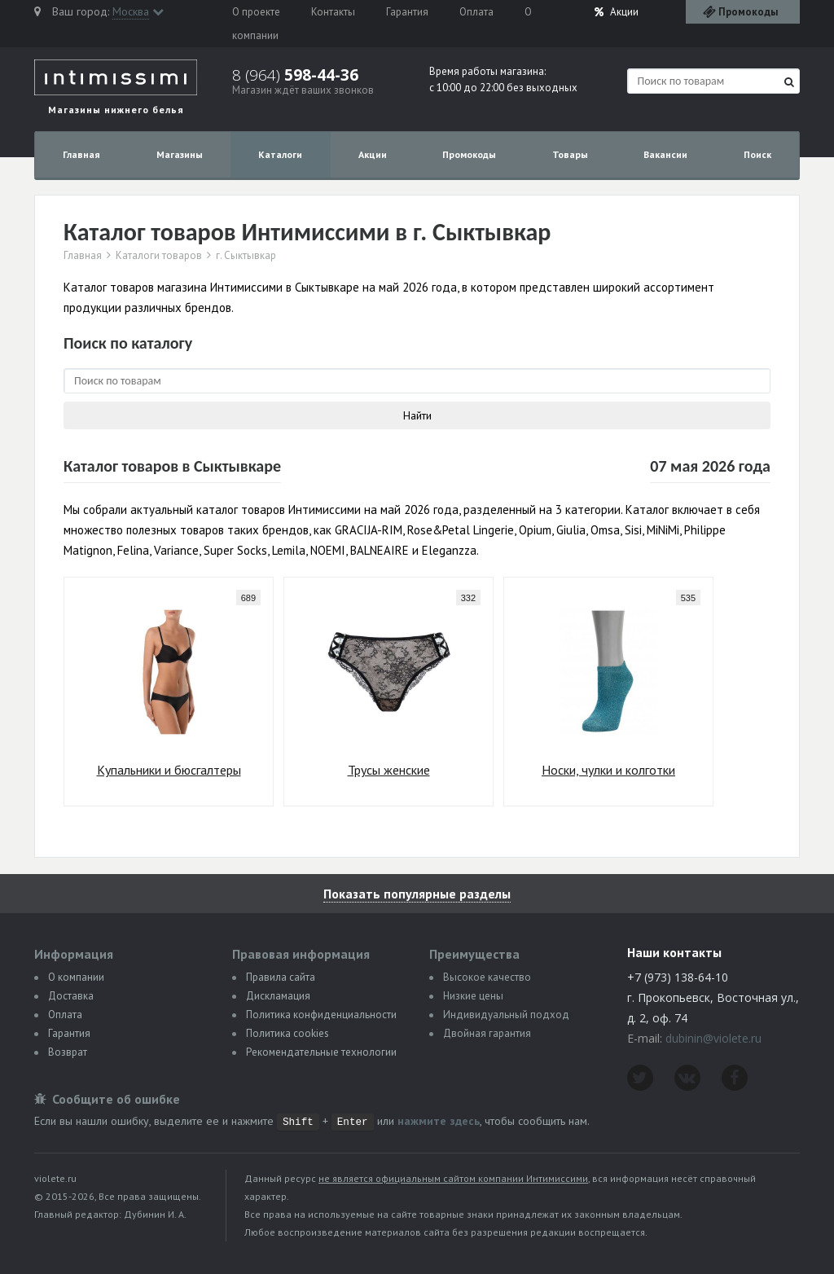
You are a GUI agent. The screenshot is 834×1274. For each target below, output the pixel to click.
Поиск (757, 154)
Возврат (67, 1052)
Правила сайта (280, 977)
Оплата (476, 12)
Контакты (333, 12)
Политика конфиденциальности (321, 1014)
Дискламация (278, 996)
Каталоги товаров (159, 256)
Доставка (71, 996)
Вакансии (665, 154)
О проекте (256, 12)
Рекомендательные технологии (321, 1052)
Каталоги (280, 154)
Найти (417, 415)
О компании (76, 977)
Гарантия (407, 12)
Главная (81, 154)
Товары (570, 154)
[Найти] (789, 81)
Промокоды (469, 154)
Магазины (179, 154)
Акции (617, 12)
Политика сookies (287, 1033)
